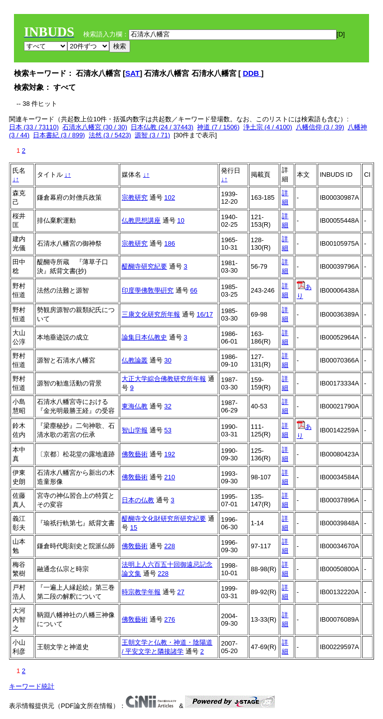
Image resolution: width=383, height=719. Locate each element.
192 (169, 454)
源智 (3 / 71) (152, 135)
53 (167, 430)
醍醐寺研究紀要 (144, 266)
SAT (132, 73)
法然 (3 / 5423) (110, 135)
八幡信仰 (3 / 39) (320, 127)
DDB (252, 73)
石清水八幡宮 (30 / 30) (94, 127)
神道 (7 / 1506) (218, 127)
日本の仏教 (138, 500)
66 (193, 290)
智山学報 (135, 430)
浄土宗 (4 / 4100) (267, 127)
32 (167, 406)
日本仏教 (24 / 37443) (162, 127)
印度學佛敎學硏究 (148, 290)
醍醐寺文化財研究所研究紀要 (164, 518)
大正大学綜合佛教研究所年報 (164, 378)
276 (169, 619)
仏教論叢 (135, 360)
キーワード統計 (31, 686)
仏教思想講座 (141, 220)
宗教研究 (135, 197)
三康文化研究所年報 (151, 314)
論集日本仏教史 (144, 337)
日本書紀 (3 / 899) (59, 135)
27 (180, 592)
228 (169, 546)
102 (169, 197)
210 (169, 477)
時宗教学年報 (141, 592)
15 (133, 527)
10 (180, 220)
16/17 (204, 314)
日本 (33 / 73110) (34, 127)
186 (169, 243)
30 (167, 360)
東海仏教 (135, 406)
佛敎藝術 (135, 454)
